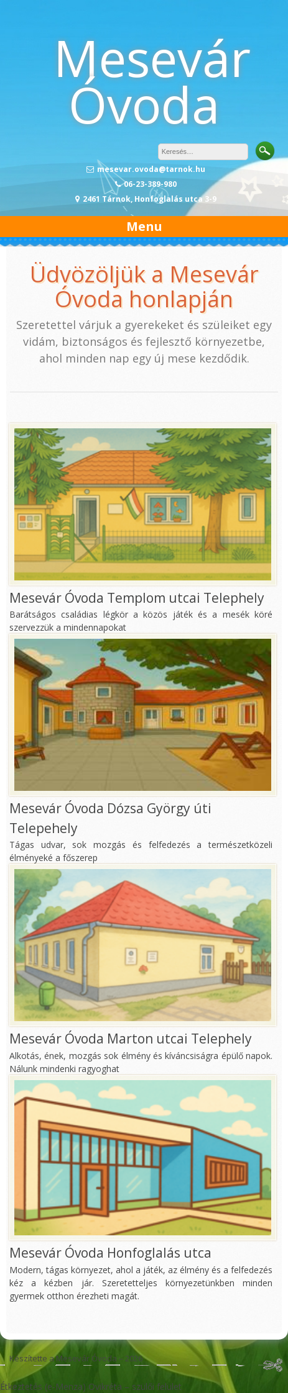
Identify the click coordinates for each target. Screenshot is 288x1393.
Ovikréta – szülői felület (135, 1386)
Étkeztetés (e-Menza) (43, 1386)
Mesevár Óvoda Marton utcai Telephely (130, 1038)
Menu (144, 226)
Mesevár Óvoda (152, 81)
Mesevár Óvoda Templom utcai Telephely (136, 597)
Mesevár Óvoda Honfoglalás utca (110, 1252)
